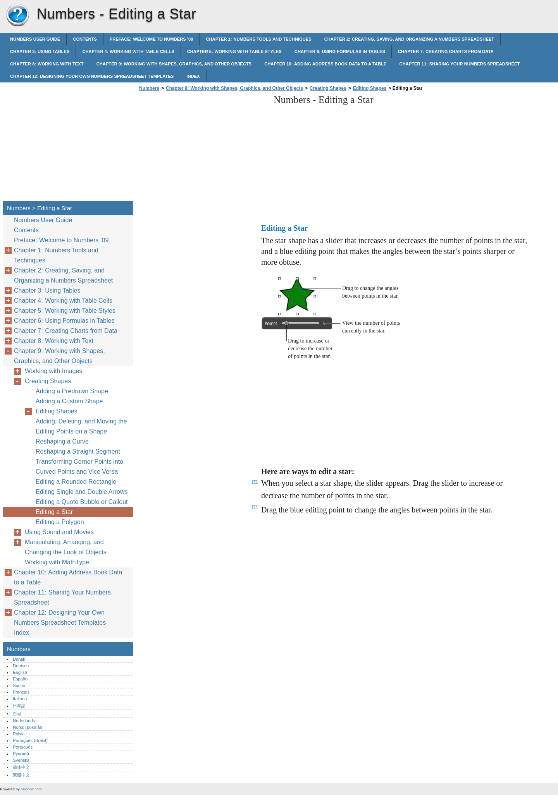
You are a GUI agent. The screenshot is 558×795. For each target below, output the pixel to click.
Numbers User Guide (35, 39)
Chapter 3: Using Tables (39, 51)
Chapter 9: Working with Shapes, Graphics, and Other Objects (174, 64)
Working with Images (53, 371)
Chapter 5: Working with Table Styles (234, 51)
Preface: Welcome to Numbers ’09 (151, 39)
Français (21, 692)
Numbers (17, 15)
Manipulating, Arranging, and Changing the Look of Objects (66, 547)
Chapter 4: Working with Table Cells (128, 51)
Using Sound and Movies (59, 532)
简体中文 (21, 767)
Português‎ (23, 747)
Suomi (19, 685)
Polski (18, 734)
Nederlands (24, 720)
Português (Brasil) (30, 740)
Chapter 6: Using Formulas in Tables (339, 51)
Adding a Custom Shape (69, 401)
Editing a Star (54, 512)
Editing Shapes (370, 88)
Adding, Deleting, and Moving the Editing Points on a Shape (81, 426)
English (20, 672)
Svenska (21, 760)
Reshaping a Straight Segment (78, 451)
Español (20, 679)
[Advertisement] (202, 148)
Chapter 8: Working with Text (47, 64)
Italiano (20, 698)
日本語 (19, 705)
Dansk (19, 659)
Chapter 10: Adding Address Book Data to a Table (325, 64)
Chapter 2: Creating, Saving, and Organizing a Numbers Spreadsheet (409, 39)
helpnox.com (31, 789)
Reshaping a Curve (62, 441)
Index (193, 76)
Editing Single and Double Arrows (81, 491)
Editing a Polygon (60, 522)
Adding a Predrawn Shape (72, 391)
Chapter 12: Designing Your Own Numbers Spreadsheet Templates (92, 76)
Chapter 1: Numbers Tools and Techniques (258, 39)
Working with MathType (57, 562)
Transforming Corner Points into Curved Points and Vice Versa (79, 466)
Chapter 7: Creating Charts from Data (446, 51)
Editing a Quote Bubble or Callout (81, 502)
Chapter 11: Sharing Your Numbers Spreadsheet (460, 64)
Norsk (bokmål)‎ (27, 727)
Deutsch (21, 665)
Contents (85, 39)
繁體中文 (21, 775)
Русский (21, 753)
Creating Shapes (328, 88)
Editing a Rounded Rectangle (76, 481)
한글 (17, 713)
